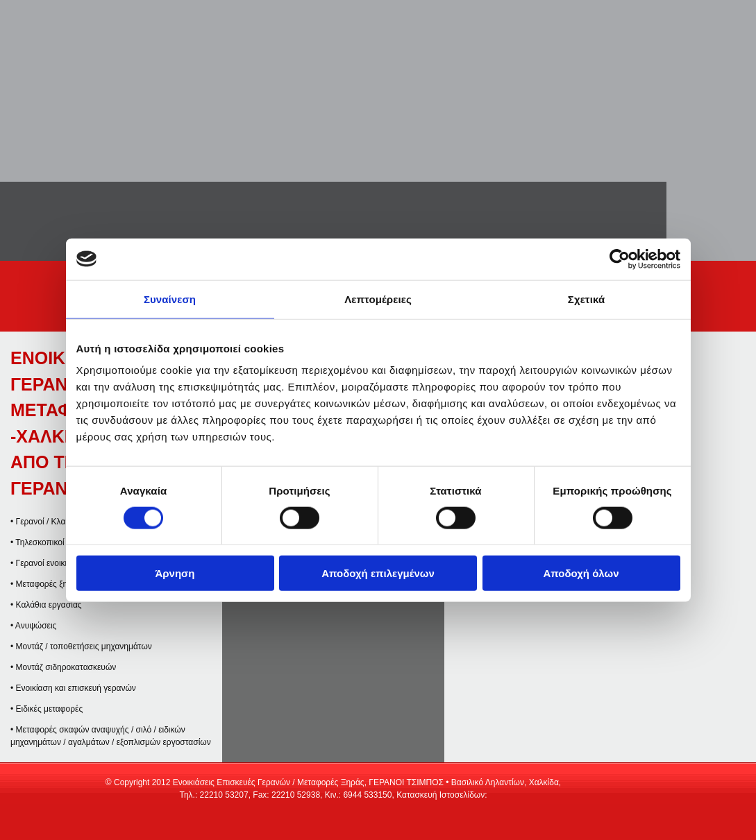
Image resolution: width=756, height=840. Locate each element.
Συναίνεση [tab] (170, 299)
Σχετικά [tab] (586, 299)
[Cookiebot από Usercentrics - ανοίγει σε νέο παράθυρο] (619, 258)
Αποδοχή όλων (581, 573)
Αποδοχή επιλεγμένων (378, 573)
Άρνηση (174, 573)
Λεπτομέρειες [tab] (378, 299)
